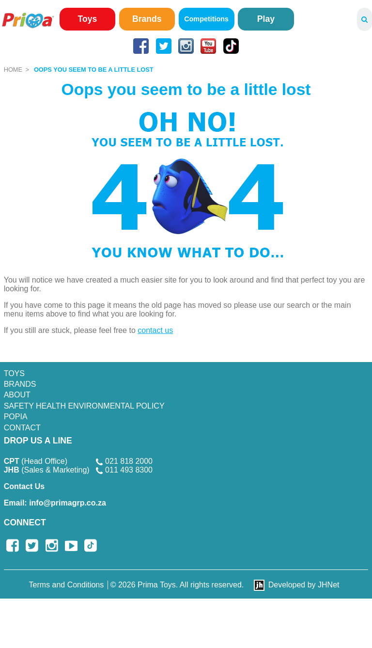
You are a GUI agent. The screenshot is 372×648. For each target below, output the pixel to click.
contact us (155, 330)
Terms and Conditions (66, 585)
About (17, 395)
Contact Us (24, 486)
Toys (87, 19)
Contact (22, 428)
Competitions (206, 19)
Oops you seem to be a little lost (94, 69)
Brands (147, 19)
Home (13, 69)
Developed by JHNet (304, 585)
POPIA (16, 416)
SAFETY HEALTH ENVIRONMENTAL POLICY (84, 406)
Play (266, 19)
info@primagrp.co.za (55, 503)
